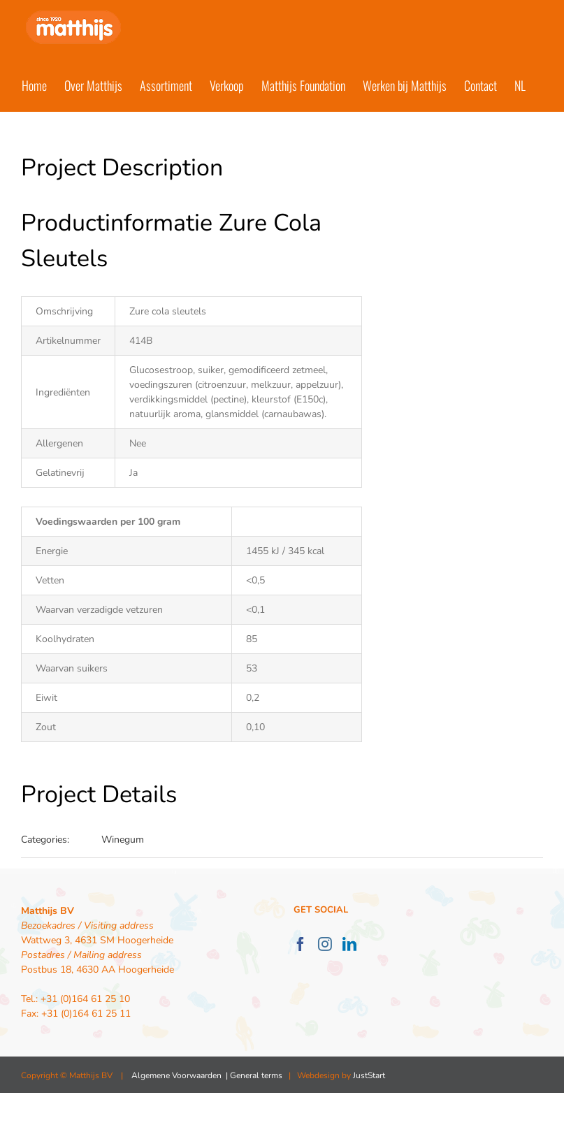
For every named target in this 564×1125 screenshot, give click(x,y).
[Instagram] (325, 944)
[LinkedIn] (349, 944)
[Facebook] (301, 944)
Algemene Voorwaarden (176, 1075)
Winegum (122, 839)
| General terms (253, 1075)
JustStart (369, 1075)
